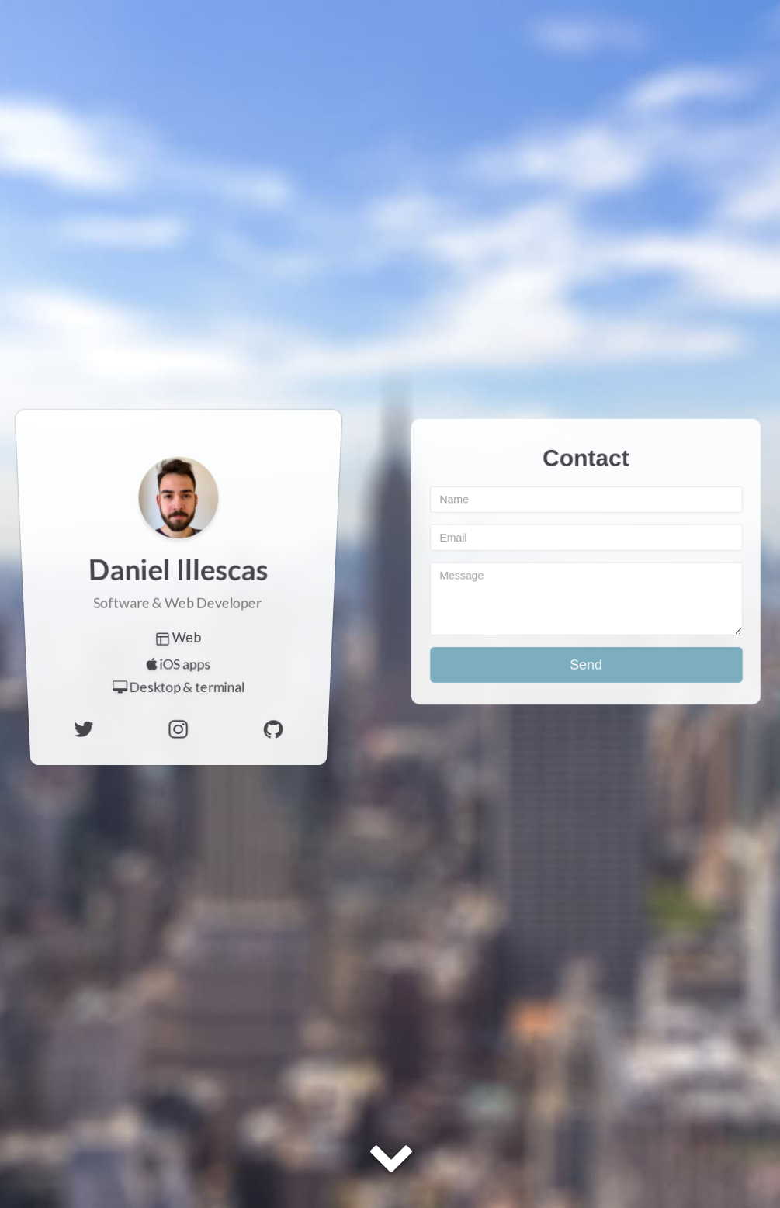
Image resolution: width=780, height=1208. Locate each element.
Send (586, 664)
